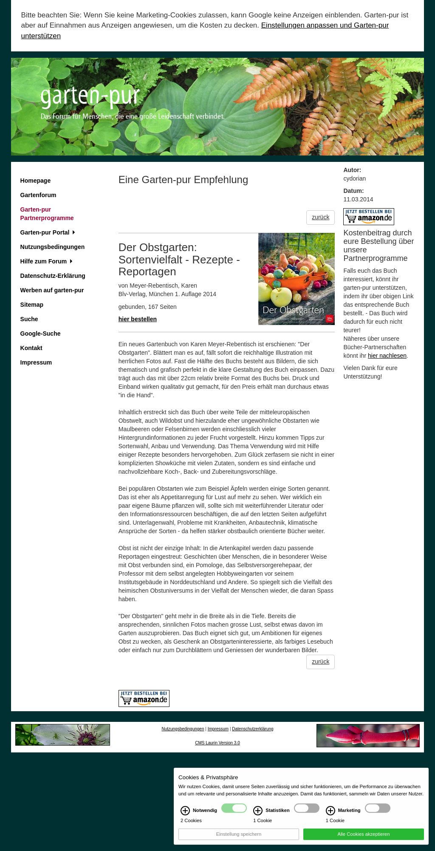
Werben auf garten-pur (52, 290)
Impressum (36, 362)
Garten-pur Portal (48, 232)
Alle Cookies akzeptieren (363, 837)
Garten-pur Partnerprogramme (47, 213)
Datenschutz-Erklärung (52, 275)
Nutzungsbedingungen (52, 246)
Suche (29, 319)
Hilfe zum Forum (46, 261)
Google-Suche (40, 333)
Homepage (35, 180)
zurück (320, 217)
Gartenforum (38, 195)
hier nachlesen (387, 355)
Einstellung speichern (238, 837)
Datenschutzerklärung (252, 729)
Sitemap (31, 304)
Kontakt (31, 348)
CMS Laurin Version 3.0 (217, 743)
